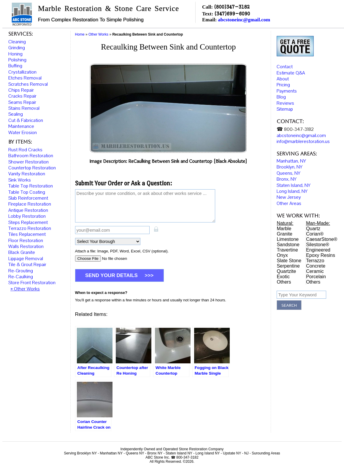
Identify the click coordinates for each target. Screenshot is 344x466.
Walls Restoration (26, 246)
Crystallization (22, 72)
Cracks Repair (22, 96)
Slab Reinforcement (28, 198)
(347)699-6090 (232, 13)
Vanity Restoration (26, 174)
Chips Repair (21, 90)
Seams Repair (22, 102)
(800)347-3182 (232, 6)
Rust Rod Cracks (25, 150)
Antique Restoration (28, 210)
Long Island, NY (292, 190)
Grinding (16, 47)
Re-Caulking (20, 276)
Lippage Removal (25, 258)
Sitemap (285, 107)
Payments (287, 89)
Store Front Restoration (32, 282)
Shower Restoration (28, 162)
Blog (281, 95)
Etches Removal (25, 78)
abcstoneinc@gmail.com (244, 20)
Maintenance (21, 126)
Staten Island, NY (293, 183)
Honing (15, 54)
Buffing (15, 66)
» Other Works (25, 289)
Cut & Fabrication (25, 120)
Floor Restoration (25, 240)
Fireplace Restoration (29, 204)
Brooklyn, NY (289, 165)
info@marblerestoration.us (303, 140)
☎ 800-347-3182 (295, 128)
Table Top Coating (26, 192)
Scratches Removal (28, 84)
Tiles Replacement (27, 234)
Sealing (15, 114)
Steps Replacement (28, 222)
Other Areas (289, 202)
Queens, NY (288, 171)
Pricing (283, 83)
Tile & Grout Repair (27, 264)
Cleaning (17, 42)
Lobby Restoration (27, 216)
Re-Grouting (20, 271)
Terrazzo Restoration (29, 228)
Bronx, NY (287, 177)
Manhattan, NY (291, 159)
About (283, 77)
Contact (285, 65)
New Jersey (289, 196)
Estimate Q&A (291, 71)
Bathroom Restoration (30, 155)
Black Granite (21, 252)
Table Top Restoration (30, 186)
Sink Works (19, 180)
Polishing (17, 60)
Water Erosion (22, 132)
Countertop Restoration (32, 168)
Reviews (285, 101)
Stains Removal (23, 108)
